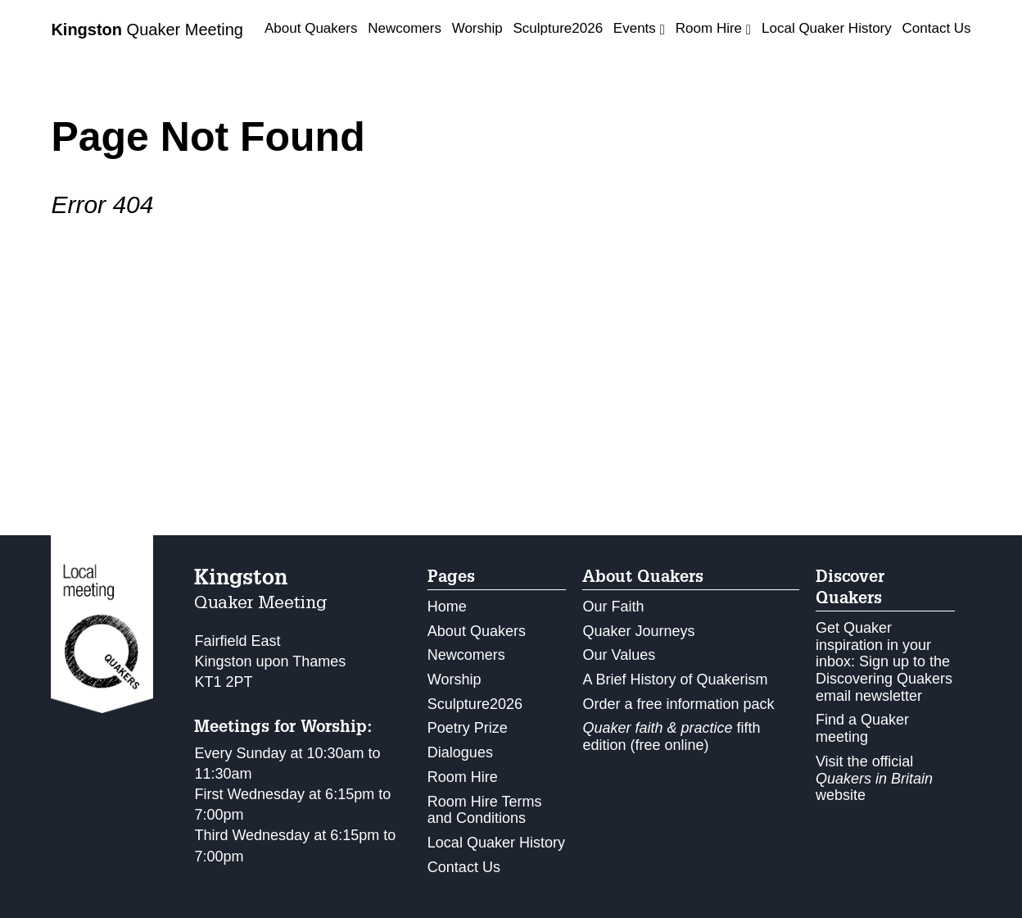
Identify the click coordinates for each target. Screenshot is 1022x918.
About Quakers (311, 28)
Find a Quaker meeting (862, 728)
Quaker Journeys (638, 631)
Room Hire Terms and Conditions (484, 810)
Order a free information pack (678, 704)
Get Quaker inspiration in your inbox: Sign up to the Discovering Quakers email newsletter (884, 662)
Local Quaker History (827, 28)
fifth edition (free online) (671, 736)
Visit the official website (874, 778)
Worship (477, 28)
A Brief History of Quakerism (674, 679)
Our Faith (613, 606)
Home (447, 606)
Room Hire (462, 777)
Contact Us (936, 28)
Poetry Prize (467, 728)
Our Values (618, 655)
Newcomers (404, 28)
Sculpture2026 (558, 28)
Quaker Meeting (147, 29)
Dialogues (460, 752)
